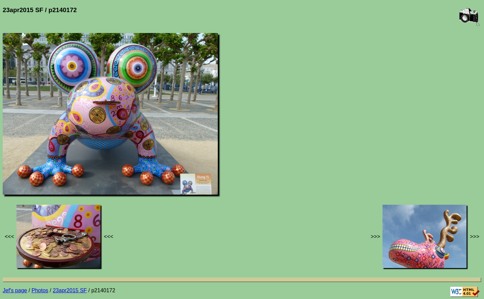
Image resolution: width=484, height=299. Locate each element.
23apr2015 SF (70, 290)
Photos (40, 290)
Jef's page (15, 290)
